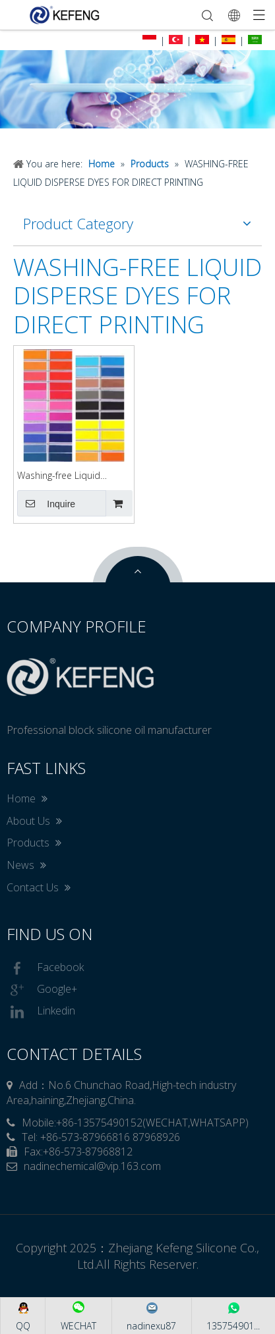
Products (34, 842)
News (26, 865)
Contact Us (39, 887)
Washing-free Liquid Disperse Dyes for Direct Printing (68, 476)
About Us (34, 821)
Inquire (46, 503)
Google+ (42, 990)
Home (27, 798)
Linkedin (41, 1011)
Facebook (45, 968)
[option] (137, 89)
